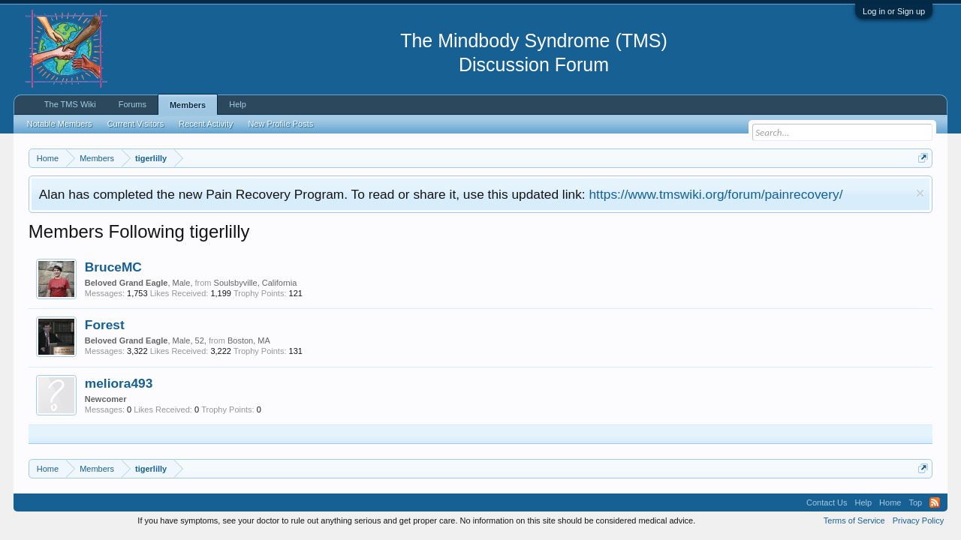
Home (890, 502)
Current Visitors (135, 123)
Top (915, 502)
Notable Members (59, 123)
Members (188, 105)
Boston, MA (248, 340)
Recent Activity (206, 123)
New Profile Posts (280, 123)
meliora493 (119, 383)
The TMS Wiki (70, 104)
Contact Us (826, 502)
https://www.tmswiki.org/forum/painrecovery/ (715, 194)
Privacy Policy (918, 520)
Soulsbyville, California (255, 282)
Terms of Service (854, 520)
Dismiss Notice (920, 193)
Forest (105, 324)
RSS (934, 502)
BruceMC (113, 267)
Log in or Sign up (894, 11)
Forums (132, 104)
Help (237, 104)
